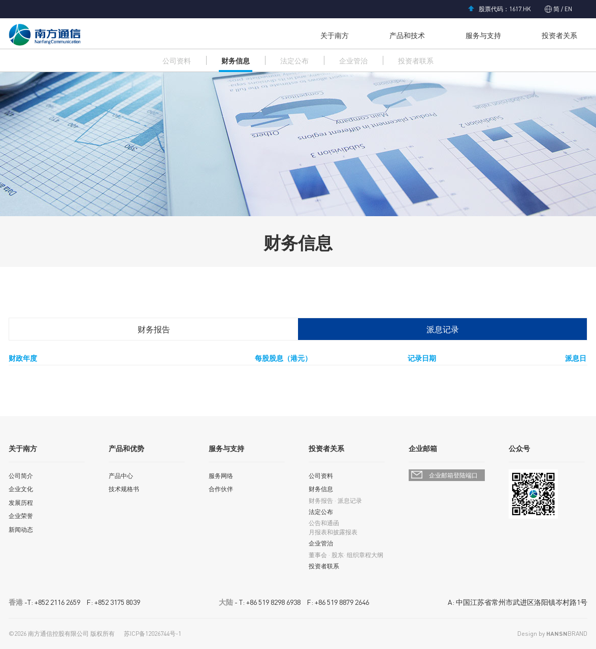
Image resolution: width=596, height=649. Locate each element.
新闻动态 (21, 529)
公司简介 (21, 476)
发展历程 (21, 502)
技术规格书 (124, 489)
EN (567, 9)
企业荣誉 (21, 516)
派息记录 (442, 329)
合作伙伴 (221, 489)
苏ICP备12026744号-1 (152, 633)
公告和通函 (324, 523)
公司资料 (176, 60)
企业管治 (353, 60)
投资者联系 (416, 60)
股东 (338, 555)
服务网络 (221, 476)
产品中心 (121, 476)
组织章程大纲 (365, 555)
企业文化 (21, 489)
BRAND (566, 633)
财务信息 (235, 60)
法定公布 (294, 60)
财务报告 (154, 329)
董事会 (318, 555)
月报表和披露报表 (333, 532)
